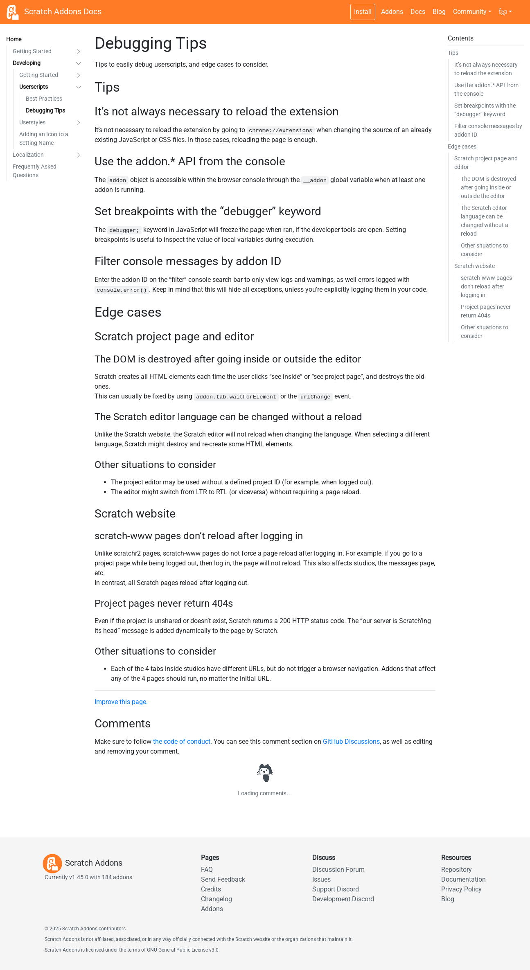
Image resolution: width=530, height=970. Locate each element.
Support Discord (335, 889)
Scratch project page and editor (486, 162)
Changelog (216, 899)
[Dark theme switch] (519, 7)
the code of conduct (181, 741)
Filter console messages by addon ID (488, 130)
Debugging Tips (45, 110)
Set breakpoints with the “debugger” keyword (485, 109)
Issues (321, 879)
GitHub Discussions (351, 741)
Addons (392, 12)
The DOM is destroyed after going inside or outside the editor (488, 187)
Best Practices (44, 98)
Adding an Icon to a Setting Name (43, 138)
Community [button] (470, 12)
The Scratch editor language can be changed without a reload (484, 221)
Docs (417, 12)
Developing (27, 63)
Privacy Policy (461, 889)
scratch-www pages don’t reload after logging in (486, 286)
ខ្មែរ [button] (503, 12)
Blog (439, 12)
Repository (456, 869)
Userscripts (33, 86)
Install (363, 12)
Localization (28, 154)
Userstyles (32, 122)
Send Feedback (223, 879)
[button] (78, 51)
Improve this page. (121, 702)
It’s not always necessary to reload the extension (486, 69)
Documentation (463, 879)
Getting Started (32, 51)
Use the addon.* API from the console (486, 89)
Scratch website (474, 266)
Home (13, 39)
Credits (211, 889)
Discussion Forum (338, 869)
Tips (453, 53)
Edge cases (462, 146)
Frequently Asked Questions (34, 170)
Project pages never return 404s (486, 311)
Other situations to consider (484, 249)
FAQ (207, 869)
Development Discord (343, 899)
